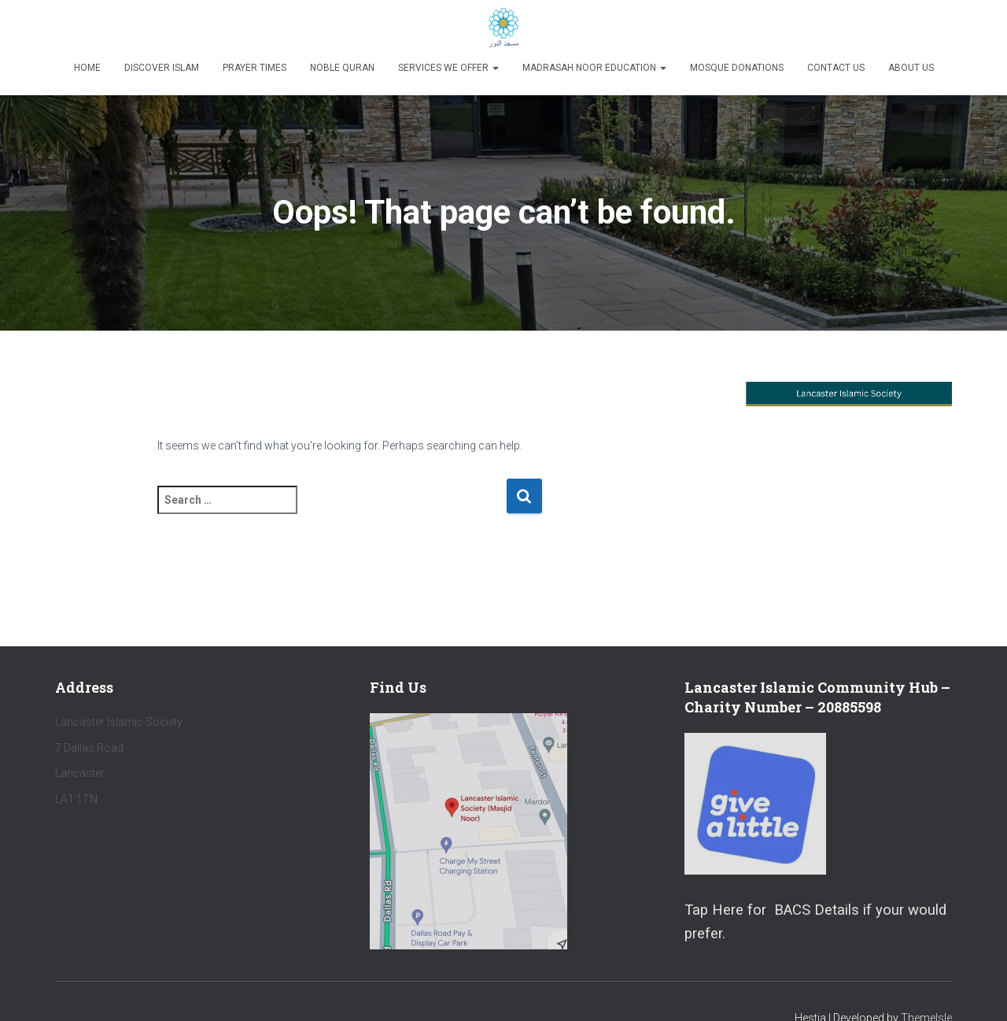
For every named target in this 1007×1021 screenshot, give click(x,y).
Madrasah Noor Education (594, 67)
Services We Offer (448, 67)
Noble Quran (342, 67)
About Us (911, 67)
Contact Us (836, 67)
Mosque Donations (737, 67)
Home (87, 67)
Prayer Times (254, 67)
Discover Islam (161, 67)
